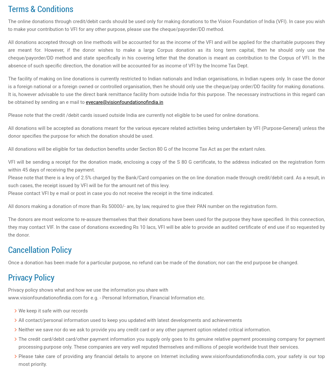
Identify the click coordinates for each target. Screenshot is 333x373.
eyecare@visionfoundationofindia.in (124, 102)
